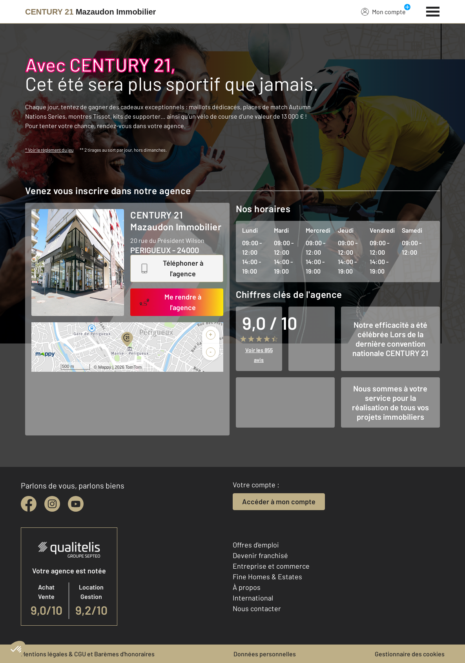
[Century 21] (90, 11)
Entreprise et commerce (271, 566)
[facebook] (28, 504)
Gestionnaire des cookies (410, 653)
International (253, 597)
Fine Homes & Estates (267, 576)
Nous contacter (257, 608)
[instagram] (52, 504)
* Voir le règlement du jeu (49, 149)
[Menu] (433, 11)
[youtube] (76, 504)
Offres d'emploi (256, 544)
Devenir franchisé (260, 555)
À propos (247, 587)
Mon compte (383, 11)
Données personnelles (264, 653)
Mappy (104, 367)
